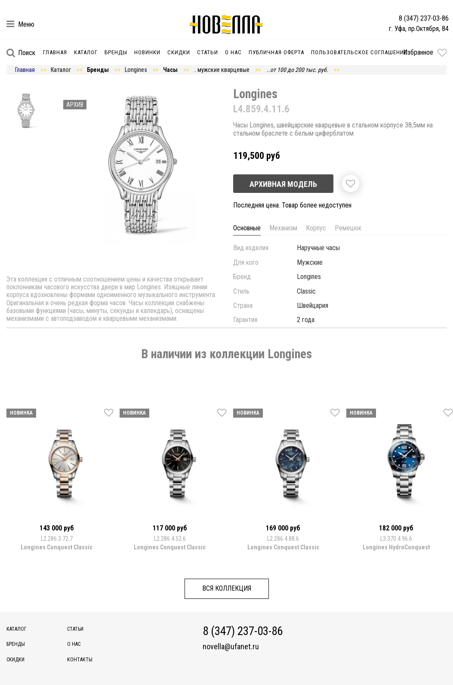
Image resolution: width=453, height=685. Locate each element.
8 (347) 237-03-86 (424, 18)
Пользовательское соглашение (359, 52)
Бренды (116, 52)
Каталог (86, 52)
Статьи (207, 52)
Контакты (79, 660)
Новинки (147, 52)
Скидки (178, 52)
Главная (55, 52)
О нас (233, 52)
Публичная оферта (276, 52)
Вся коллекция (226, 588)
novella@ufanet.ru (231, 646)
